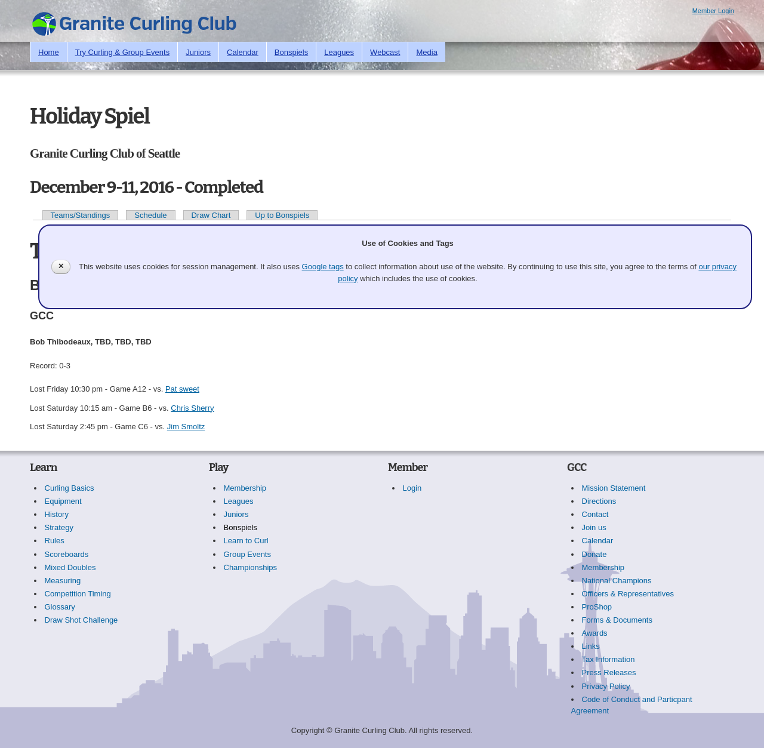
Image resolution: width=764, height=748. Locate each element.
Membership (245, 488)
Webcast (385, 52)
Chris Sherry (192, 408)
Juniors (198, 52)
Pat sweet (182, 388)
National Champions (617, 580)
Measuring (63, 580)
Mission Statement (614, 488)
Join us (594, 527)
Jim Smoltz (186, 426)
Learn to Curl (246, 540)
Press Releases (609, 672)
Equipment (63, 501)
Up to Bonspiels (282, 215)
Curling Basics (69, 488)
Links (591, 646)
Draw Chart (211, 215)
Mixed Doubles (70, 567)
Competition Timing (78, 593)
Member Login (713, 10)
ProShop (597, 606)
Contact (595, 514)
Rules (54, 540)
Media (426, 52)
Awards (595, 633)
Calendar (242, 52)
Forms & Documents (617, 619)
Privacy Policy (606, 686)
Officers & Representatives (628, 593)
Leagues (339, 52)
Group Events (248, 554)
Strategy (59, 527)
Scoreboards (67, 554)
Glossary (60, 606)
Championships (251, 567)
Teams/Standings (80, 215)
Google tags (323, 266)
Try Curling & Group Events (122, 52)
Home (48, 52)
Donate (594, 554)
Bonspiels (291, 52)
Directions (599, 501)
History (57, 514)
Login (412, 488)
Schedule (150, 215)
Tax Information (608, 659)
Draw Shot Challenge (81, 619)
